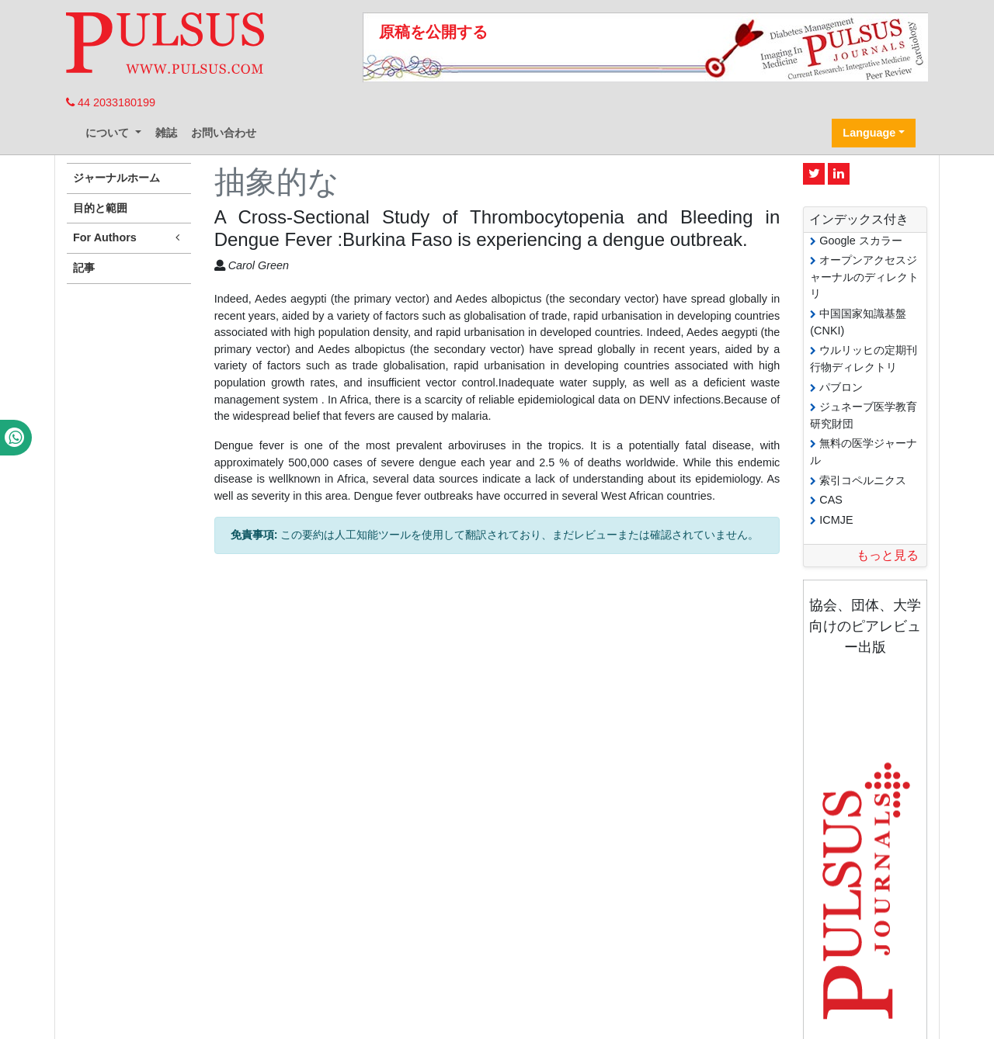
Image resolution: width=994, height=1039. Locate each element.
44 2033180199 (110, 102)
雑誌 (166, 132)
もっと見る (888, 555)
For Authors (129, 238)
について (108, 132)
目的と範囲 (100, 208)
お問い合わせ (223, 132)
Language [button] (869, 132)
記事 (84, 267)
